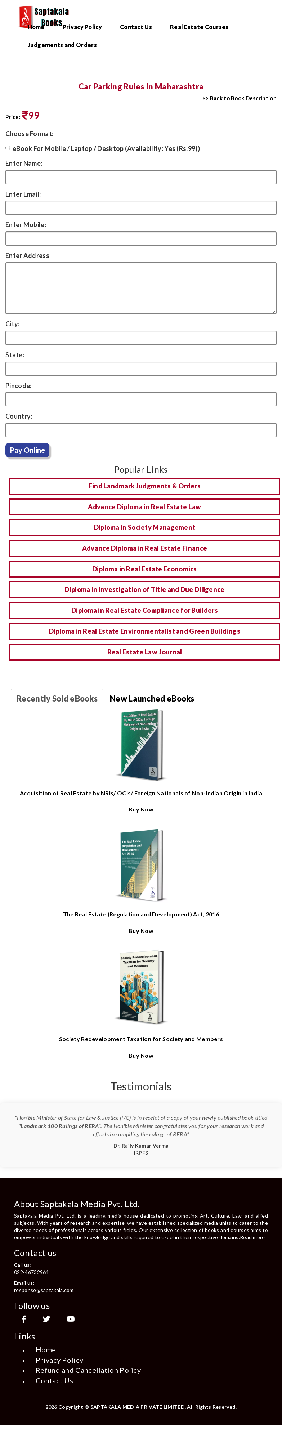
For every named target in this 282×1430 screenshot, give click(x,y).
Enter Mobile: (25, 225)
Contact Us (136, 26)
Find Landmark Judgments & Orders (145, 486)
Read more (252, 1237)
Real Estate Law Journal (144, 652)
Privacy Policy (82, 26)
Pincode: (18, 386)
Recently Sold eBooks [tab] (57, 698)
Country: (18, 416)
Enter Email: (23, 194)
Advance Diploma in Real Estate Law (144, 507)
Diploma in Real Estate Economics (144, 569)
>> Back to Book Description (239, 98)
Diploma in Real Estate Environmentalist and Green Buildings (144, 631)
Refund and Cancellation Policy (88, 1370)
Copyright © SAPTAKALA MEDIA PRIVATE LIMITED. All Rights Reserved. (147, 1407)
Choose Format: (29, 134)
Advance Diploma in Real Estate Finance (144, 548)
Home (36, 26)
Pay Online (27, 450)
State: (14, 355)
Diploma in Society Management (145, 527)
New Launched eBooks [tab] (152, 698)
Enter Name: (23, 163)
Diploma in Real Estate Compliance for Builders (144, 610)
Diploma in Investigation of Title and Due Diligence (144, 589)
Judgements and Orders (62, 44)
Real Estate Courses (199, 26)
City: (12, 324)
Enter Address (27, 255)
